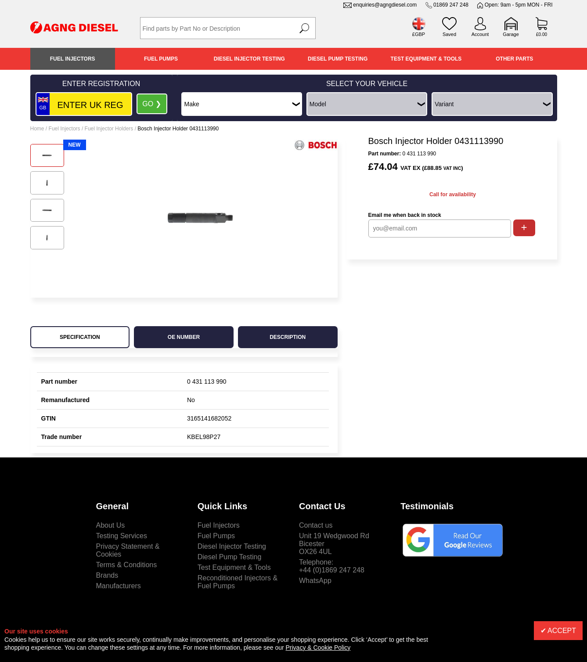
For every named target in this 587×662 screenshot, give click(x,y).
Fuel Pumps (161, 59)
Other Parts (514, 59)
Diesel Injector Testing (249, 59)
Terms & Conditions (126, 564)
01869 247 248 (450, 5)
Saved (449, 34)
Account (480, 34)
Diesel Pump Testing (337, 59)
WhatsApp (315, 580)
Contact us (315, 525)
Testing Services (122, 536)
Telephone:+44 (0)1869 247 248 (331, 566)
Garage (511, 34)
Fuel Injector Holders (109, 129)
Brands (107, 575)
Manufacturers (118, 586)
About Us (110, 525)
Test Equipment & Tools (426, 59)
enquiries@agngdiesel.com (385, 5)
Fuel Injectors (72, 59)
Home (37, 129)
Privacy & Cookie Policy (318, 647)
